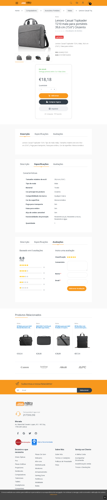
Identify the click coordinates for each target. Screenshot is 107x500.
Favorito (58, 114)
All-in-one (38, 461)
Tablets (17, 482)
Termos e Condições (62, 458)
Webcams (38, 458)
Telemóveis (19, 478)
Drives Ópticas (20, 457)
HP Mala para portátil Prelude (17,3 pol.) (62, 327)
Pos (16, 461)
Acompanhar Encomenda (79, 459)
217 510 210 (29, 415)
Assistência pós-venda (83, 464)
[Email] (48, 390)
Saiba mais (53, 494)
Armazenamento (41, 472)
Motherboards (40, 465)
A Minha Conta (80, 454)
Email (58, 280)
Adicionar (53, 96)
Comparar (48, 114)
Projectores (19, 467)
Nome (58, 274)
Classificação (59, 257)
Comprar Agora (53, 102)
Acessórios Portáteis (52, 11)
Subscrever (84, 390)
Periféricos (39, 479)
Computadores (31, 11)
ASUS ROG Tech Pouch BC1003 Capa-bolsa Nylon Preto (43, 327)
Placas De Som (40, 454)
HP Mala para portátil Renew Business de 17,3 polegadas (24, 327)
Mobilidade (39, 482)
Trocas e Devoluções (82, 467)
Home (17, 11)
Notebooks (19, 471)
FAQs (57, 465)
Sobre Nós (59, 454)
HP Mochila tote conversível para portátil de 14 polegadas (80, 327)
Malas (70, 11)
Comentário (59, 262)
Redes (37, 486)
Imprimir (53, 109)
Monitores (38, 468)
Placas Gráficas (20, 464)
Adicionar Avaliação (76, 288)
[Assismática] (26, 3)
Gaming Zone (40, 475)
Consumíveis (19, 488)
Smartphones (20, 485)
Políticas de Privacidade (63, 461)
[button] (71, 2)
